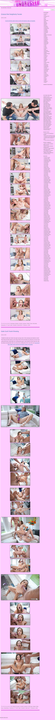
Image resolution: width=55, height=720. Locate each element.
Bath (45, 19)
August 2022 (46, 161)
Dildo (45, 33)
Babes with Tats (46, 101)
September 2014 (47, 260)
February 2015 (47, 255)
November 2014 (47, 258)
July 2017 (46, 223)
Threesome (3, 325)
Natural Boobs (47, 53)
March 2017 (46, 227)
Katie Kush (27, 708)
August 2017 (46, 222)
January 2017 (47, 230)
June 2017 (46, 224)
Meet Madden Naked (47, 113)
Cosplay (45, 29)
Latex (45, 45)
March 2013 (46, 280)
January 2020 (47, 190)
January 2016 (47, 243)
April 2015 (46, 253)
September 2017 (47, 221)
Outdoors (46, 55)
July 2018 (46, 210)
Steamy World (46, 127)
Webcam (46, 81)
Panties (45, 56)
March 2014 (46, 267)
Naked (28, 323)
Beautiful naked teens (4, 717)
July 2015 (46, 249)
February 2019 (47, 202)
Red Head (35, 323)
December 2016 (47, 231)
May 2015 (46, 252)
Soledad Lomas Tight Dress (49, 136)
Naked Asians (46, 115)
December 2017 (47, 217)
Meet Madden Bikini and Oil (48, 144)
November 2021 (47, 171)
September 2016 (47, 234)
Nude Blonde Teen (47, 120)
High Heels (30, 706)
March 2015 (46, 254)
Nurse (45, 54)
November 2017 (47, 219)
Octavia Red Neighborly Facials (11, 14)
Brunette (18, 706)
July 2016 (46, 236)
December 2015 (47, 244)
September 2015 (47, 247)
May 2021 (46, 175)
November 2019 (47, 192)
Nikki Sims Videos (46, 119)
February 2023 (47, 157)
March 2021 (46, 176)
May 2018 (46, 212)
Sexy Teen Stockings (47, 124)
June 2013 (46, 277)
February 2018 (47, 215)
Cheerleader (46, 28)
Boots (45, 24)
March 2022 (46, 167)
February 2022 (47, 168)
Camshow (46, 27)
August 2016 (46, 235)
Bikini (45, 21)
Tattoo (45, 72)
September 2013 (47, 274)
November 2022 (47, 159)
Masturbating (46, 51)
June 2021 (46, 173)
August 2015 (46, 248)
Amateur (45, 13)
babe (11, 325)
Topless (45, 76)
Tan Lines (46, 71)
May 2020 (46, 186)
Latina (45, 46)
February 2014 (47, 268)
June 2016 (46, 237)
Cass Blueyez (46, 103)
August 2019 (46, 195)
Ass (11, 706)
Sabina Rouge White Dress (48, 151)
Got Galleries (46, 109)
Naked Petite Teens (47, 117)
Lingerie (45, 48)
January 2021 (47, 178)
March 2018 (46, 214)
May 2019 (46, 199)
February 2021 (47, 177)
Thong (45, 73)
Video (45, 79)
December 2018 (47, 204)
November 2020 (47, 180)
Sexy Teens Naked (47, 125)
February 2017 (47, 228)
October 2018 (47, 207)
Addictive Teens (46, 96)
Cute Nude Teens (46, 105)
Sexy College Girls (47, 123)
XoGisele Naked (46, 129)
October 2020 (47, 181)
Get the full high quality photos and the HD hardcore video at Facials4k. (20, 20)
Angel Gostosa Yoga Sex (49, 140)
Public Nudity (46, 62)
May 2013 (46, 278)
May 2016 (46, 238)
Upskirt (45, 78)
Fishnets (45, 36)
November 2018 (47, 205)
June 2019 (46, 198)
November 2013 (47, 272)
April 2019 (46, 200)
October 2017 (47, 220)
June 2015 (46, 251)
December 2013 (47, 270)
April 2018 (46, 213)
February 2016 (47, 242)
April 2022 (46, 166)
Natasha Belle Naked (47, 118)
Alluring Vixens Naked (47, 97)
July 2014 (46, 263)
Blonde (45, 22)
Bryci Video (45, 102)
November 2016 (47, 232)
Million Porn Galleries (47, 114)
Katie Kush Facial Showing (10, 331)
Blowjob (16, 323)
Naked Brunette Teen (47, 116)
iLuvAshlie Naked (46, 112)
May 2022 (46, 165)
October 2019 (47, 193)
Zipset (45, 82)
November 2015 (47, 245)
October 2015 (47, 246)
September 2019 (47, 194)
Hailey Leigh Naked (47, 110)
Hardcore (24, 323)
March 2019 (46, 201)
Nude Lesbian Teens (47, 121)
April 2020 (46, 187)
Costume (46, 30)
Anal (45, 14)
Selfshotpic (46, 66)
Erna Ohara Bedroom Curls (49, 135)
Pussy (31, 323)
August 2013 (46, 275)
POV (45, 61)
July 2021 (46, 172)
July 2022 (46, 162)
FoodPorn (46, 39)
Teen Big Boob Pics (47, 128)
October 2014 (47, 259)
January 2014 (47, 269)
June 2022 (46, 164)
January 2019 (47, 203)
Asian (45, 17)
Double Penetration (48, 34)
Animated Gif (46, 16)
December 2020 (47, 179)
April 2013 (46, 279)
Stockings (46, 70)
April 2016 (46, 240)
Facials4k (15, 325)
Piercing (45, 59)
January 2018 (47, 216)
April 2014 (46, 266)
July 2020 (46, 183)
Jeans (45, 44)
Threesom (46, 74)
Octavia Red (19, 325)
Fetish (45, 35)
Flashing (45, 38)
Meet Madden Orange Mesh (48, 146)
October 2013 (47, 273)
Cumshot (20, 323)
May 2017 (46, 225)
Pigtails (45, 60)
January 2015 (47, 256)
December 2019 (47, 191)
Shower (45, 67)
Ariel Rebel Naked (47, 98)
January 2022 (47, 169)
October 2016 (47, 233)
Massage (46, 50)
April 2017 (46, 226)
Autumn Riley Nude (47, 99)
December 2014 (47, 257)
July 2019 (46, 197)
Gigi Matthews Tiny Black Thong (48, 153)
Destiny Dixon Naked (47, 107)
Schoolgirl (46, 65)
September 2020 (47, 182)
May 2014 (46, 265)
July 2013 (46, 276)
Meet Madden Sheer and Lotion (48, 149)
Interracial (46, 43)
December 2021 (47, 170)
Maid (45, 49)
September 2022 (47, 160)
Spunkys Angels (46, 126)
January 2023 (47, 158)
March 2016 (46, 241)
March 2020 (46, 188)
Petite (37, 706)
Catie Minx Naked (46, 104)
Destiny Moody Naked (47, 108)
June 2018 (46, 211)
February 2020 (47, 189)
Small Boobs (6, 708)
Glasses (45, 40)
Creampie (46, 31)
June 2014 (46, 264)
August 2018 (46, 209)
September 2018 (47, 208)
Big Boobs (13, 323)
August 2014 (46, 262)
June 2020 (46, 184)
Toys (45, 77)
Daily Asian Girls (46, 106)
